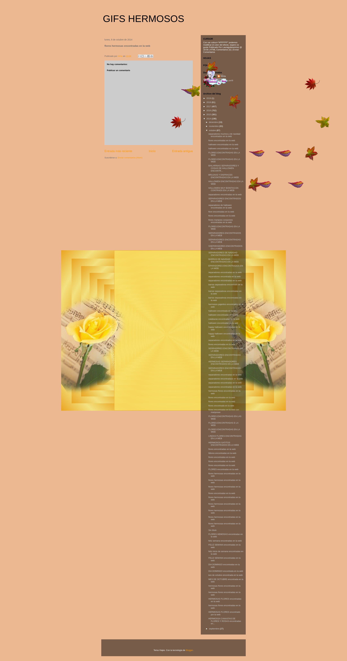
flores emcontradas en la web (222, 449)
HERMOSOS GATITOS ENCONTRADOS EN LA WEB (223, 443)
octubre (213, 130)
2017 (209, 106)
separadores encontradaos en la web (225, 379)
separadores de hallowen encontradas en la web (220, 206)
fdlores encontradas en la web (222, 453)
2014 (209, 118)
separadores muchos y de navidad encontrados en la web (224, 135)
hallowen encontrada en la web (222, 311)
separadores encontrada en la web (224, 276)
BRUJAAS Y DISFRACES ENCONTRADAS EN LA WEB (223, 176)
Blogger (189, 650)
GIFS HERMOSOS (143, 18)
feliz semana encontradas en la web (225, 541)
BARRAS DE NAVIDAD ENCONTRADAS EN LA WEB (223, 260)
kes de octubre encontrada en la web (225, 575)
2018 (209, 102)
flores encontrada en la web (221, 405)
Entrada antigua (182, 151)
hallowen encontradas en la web (223, 144)
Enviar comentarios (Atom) (130, 157)
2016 (209, 110)
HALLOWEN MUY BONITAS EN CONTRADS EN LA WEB (223, 189)
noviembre (214, 126)
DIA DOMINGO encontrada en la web (225, 571)
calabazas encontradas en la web (223, 319)
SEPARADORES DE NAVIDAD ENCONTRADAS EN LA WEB (223, 253)
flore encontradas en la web (221, 211)
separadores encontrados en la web (225, 340)
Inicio (152, 151)
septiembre (214, 628)
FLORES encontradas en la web (223, 469)
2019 (209, 98)
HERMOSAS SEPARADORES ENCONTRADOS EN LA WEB (223, 362)
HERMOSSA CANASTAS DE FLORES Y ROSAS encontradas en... (224, 621)
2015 (209, 114)
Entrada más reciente (118, 151)
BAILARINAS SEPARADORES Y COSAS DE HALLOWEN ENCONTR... (223, 168)
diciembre (214, 122)
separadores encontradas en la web (225, 194)
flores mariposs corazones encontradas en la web (220, 221)
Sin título (212, 530)
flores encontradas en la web (221, 140)
